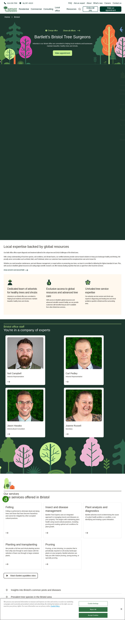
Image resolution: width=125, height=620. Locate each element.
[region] (62, 609)
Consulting (48, 9)
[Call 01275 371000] (62, 125)
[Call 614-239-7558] (10, 3)
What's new (98, 3)
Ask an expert (79, 3)
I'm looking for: (32, 160)
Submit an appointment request (62, 230)
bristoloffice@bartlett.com (25, 109)
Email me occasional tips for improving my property (49, 222)
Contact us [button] (117, 3)
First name (31, 176)
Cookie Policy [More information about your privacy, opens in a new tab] (55, 606)
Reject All (93, 609)
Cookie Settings (93, 603)
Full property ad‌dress (34, 207)
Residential (24, 9)
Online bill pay (90, 9)
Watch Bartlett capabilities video (21, 575)
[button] (26, 3)
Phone (29, 198)
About (89, 3)
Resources (71, 9)
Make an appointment (110, 9)
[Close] (121, 609)
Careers (107, 3)
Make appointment (62, 53)
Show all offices (71, 30)
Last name (66, 176)
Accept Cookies (93, 615)
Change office (51, 30)
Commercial (36, 9)
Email (29, 187)
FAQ (70, 3)
